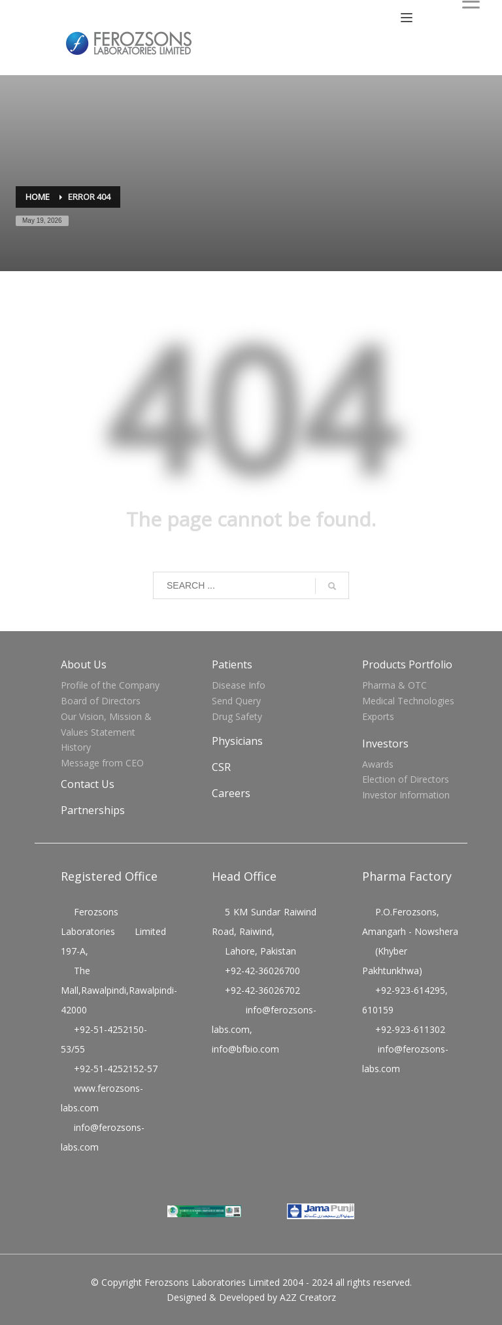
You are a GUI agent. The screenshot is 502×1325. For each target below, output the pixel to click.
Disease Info (238, 685)
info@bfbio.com (245, 1049)
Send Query (236, 701)
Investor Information (406, 795)
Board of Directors (101, 701)
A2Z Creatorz (308, 1297)
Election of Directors (405, 779)
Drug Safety (237, 716)
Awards (377, 764)
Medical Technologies (408, 701)
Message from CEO (102, 763)
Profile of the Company (110, 685)
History (76, 747)
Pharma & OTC (394, 685)
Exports (378, 716)
